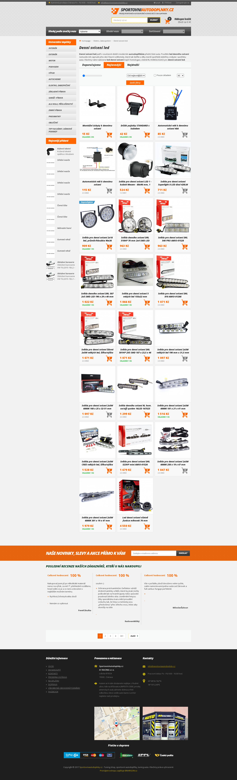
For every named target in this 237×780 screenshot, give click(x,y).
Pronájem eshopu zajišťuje (112, 770)
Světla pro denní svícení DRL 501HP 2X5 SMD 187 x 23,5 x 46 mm (135, 351)
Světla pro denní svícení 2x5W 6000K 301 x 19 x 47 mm (97, 519)
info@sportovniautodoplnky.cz (114, 2)
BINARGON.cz (131, 770)
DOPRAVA (52, 684)
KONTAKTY (53, 673)
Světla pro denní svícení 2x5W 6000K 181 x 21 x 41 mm (172, 407)
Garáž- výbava (56, 97)
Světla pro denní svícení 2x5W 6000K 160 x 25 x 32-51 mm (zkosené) (97, 407)
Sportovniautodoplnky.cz (91, 767)
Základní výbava (57, 91)
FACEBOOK (53, 691)
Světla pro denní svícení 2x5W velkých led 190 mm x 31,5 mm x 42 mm (173, 351)
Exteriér (53, 54)
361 (121, 636)
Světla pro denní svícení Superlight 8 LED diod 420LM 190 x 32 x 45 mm (173, 183)
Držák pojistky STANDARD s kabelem (135, 127)
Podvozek (53, 66)
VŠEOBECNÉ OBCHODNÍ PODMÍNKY (64, 688)
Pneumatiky (55, 116)
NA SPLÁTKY (53, 680)
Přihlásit (168, 2)
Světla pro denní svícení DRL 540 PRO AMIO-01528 (173, 239)
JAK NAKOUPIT (54, 669)
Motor (52, 60)
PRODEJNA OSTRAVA (57, 677)
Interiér (53, 48)
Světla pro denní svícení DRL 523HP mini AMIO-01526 (135, 463)
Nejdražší (133, 65)
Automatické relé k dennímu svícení (97, 183)
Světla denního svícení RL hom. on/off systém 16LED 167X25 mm (135, 407)
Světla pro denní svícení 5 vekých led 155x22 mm (135, 295)
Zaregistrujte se (182, 2)
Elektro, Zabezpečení (59, 85)
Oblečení (53, 122)
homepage (86, 40)
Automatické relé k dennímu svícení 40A (173, 127)
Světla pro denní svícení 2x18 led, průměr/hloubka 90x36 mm (97, 239)
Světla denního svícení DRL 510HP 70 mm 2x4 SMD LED (135, 239)
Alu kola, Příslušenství (61, 104)
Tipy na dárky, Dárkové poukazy (60, 130)
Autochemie (55, 79)
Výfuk (52, 73)
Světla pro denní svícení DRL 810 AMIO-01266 (173, 295)
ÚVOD (51, 666)
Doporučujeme (91, 65)
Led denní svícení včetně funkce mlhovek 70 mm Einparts (135, 519)
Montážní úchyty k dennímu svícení (97, 127)
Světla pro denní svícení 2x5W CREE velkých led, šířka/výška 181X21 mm (97, 463)
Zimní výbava (55, 110)
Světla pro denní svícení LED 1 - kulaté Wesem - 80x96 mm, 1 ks (135, 183)
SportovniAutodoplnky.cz (143, 11)
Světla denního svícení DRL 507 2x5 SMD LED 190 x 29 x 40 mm (97, 295)
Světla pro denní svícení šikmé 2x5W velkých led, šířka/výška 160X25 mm (97, 351)
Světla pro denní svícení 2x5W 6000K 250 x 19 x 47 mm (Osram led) (172, 463)
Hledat (153, 20)
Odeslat (183, 553)
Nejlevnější (114, 65)
